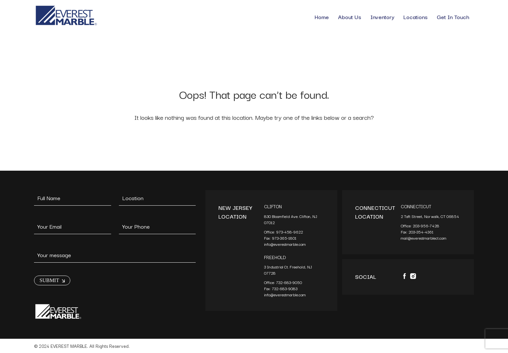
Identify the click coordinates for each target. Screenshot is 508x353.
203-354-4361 (421, 232)
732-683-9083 (285, 288)
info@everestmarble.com (285, 244)
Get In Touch (453, 16)
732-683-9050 (289, 282)
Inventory (382, 16)
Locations (415, 16)
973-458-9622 (290, 232)
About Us (349, 16)
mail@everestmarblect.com (423, 238)
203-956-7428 (426, 225)
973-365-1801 (284, 238)
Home (322, 16)
